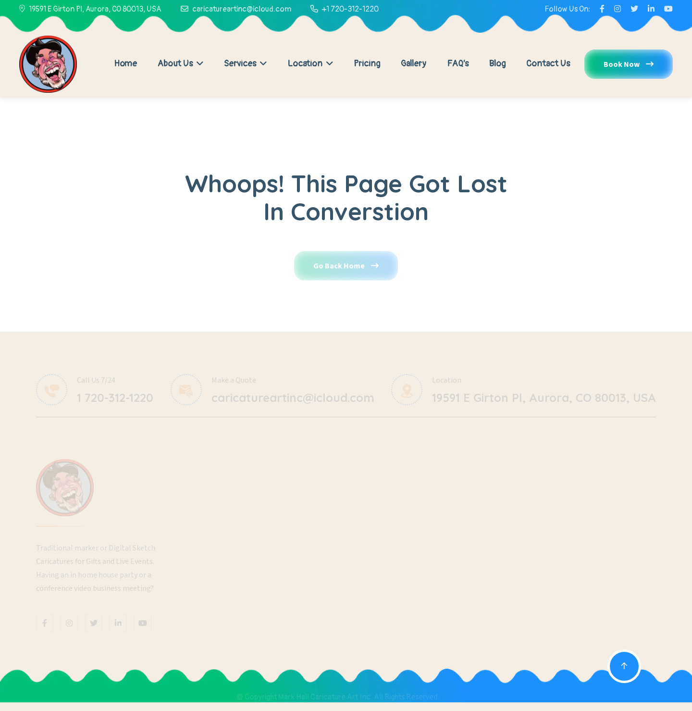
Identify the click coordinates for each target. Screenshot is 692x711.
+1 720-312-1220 (350, 9)
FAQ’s (458, 63)
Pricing (367, 63)
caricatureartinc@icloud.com (241, 9)
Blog (497, 63)
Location (310, 63)
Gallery (413, 63)
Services (245, 63)
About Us (180, 63)
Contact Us (548, 63)
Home (125, 63)
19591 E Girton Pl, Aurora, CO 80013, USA (95, 9)
